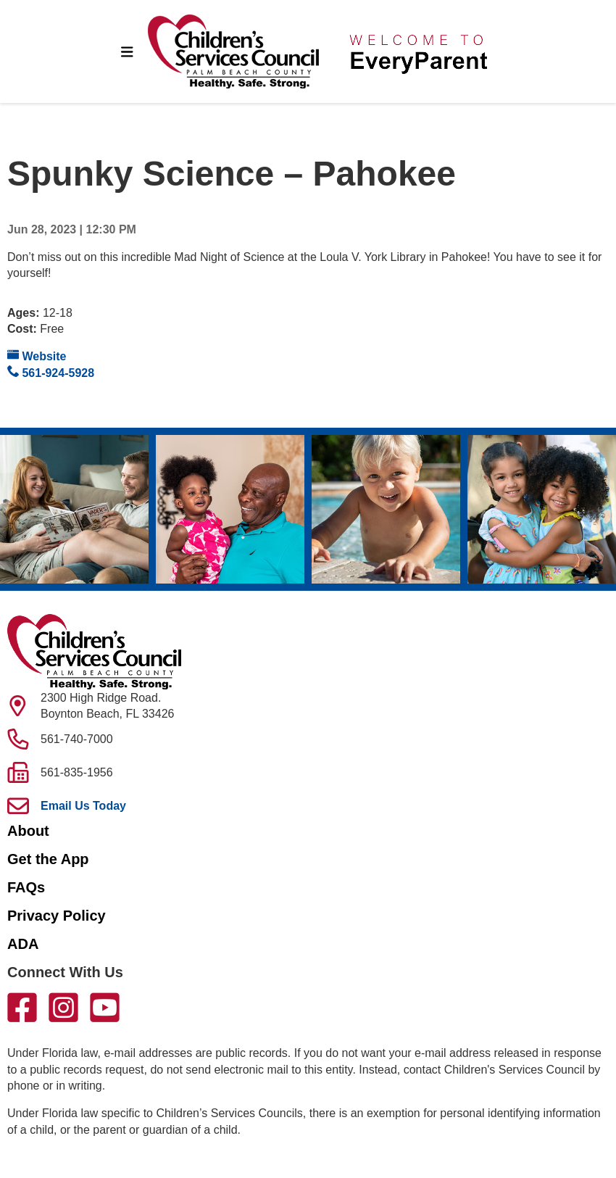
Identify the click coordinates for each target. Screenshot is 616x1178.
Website (37, 355)
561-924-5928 (50, 372)
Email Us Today (83, 806)
